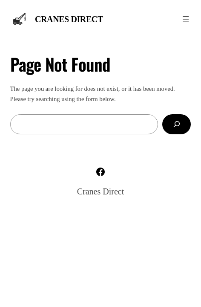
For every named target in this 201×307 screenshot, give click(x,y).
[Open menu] (186, 19)
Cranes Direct (69, 19)
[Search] (176, 124)
